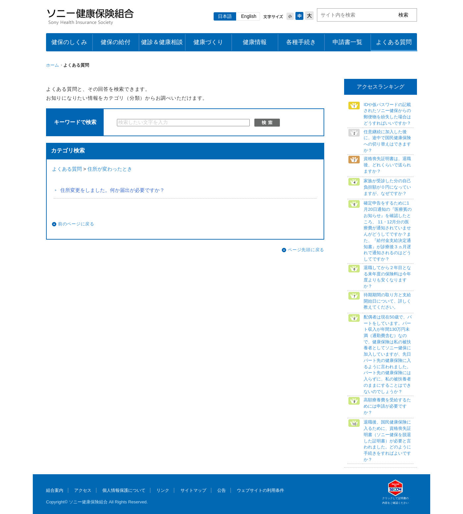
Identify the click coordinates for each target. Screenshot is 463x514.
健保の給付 (115, 42)
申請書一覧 (347, 42)
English (248, 16)
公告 (221, 490)
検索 (267, 123)
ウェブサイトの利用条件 (260, 490)
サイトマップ (193, 490)
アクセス (82, 490)
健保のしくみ (69, 42)
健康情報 (255, 42)
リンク (162, 490)
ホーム (52, 65)
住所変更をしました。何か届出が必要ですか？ (112, 190)
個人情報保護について (123, 490)
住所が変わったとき (109, 169)
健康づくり (208, 42)
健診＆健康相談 (162, 42)
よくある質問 (394, 42)
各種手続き (301, 42)
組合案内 (54, 490)
